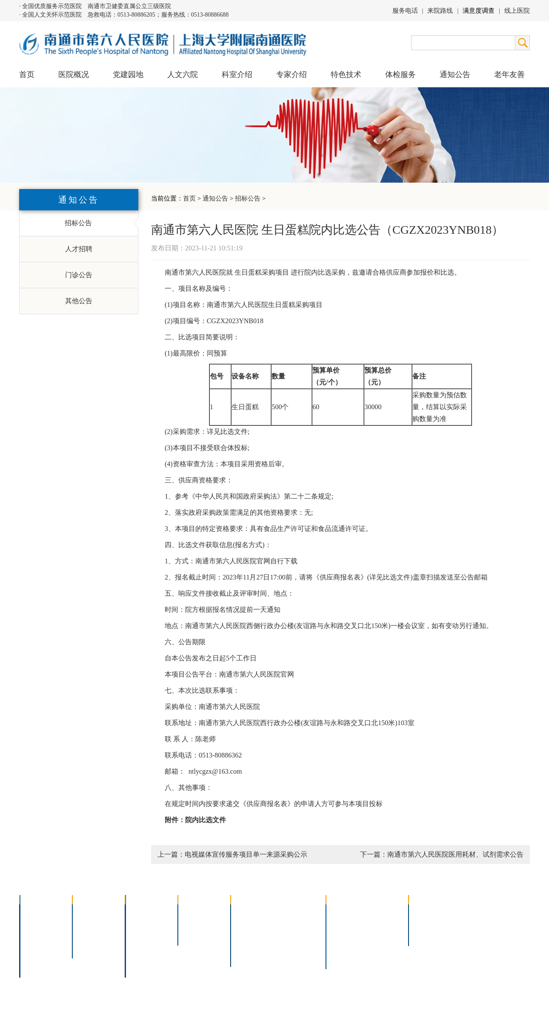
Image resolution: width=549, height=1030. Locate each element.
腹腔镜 (291, 934)
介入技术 (249, 912)
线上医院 (517, 10)
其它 (137, 956)
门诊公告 (78, 274)
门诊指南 (345, 912)
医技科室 (144, 945)
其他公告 (78, 300)
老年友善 (509, 74)
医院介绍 (38, 912)
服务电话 (405, 10)
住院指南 (345, 923)
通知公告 (215, 198)
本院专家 (197, 934)
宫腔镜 (291, 945)
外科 (137, 934)
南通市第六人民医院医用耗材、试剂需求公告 (455, 854)
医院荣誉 (38, 945)
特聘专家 (197, 923)
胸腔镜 (246, 923)
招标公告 (247, 198)
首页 (26, 74)
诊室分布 (383, 934)
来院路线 (440, 10)
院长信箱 (38, 956)
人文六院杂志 (98, 923)
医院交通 (38, 967)
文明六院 (91, 945)
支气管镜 (294, 923)
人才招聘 (78, 248)
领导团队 (38, 923)
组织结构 (38, 934)
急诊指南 (383, 912)
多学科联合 (148, 912)
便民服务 (345, 934)
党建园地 (128, 74)
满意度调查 (479, 10)
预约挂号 (383, 923)
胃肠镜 (246, 934)
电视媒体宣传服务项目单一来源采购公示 (246, 854)
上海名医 (197, 912)
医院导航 (345, 945)
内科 (137, 923)
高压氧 (246, 945)
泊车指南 (383, 945)
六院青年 (91, 934)
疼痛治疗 (294, 912)
